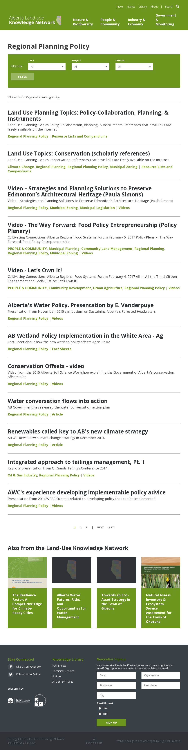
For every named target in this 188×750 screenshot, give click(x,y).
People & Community (110, 21)
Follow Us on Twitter (24, 674)
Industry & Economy (136, 21)
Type (31, 60)
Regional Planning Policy (28, 136)
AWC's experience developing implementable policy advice (87, 492)
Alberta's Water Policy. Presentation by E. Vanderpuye (81, 305)
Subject (77, 60)
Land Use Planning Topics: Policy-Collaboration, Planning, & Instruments (88, 115)
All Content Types (62, 681)
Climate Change (21, 167)
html (105, 708)
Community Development (70, 288)
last (110, 527)
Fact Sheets (61, 349)
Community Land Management (107, 248)
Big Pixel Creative (170, 741)
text (105, 713)
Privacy (31, 742)
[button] (47, 66)
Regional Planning (51, 167)
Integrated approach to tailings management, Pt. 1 (76, 462)
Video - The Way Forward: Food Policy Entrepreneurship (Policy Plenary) (92, 228)
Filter (22, 76)
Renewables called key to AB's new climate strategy (78, 431)
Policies (56, 676)
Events (131, 6)
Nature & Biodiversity (83, 21)
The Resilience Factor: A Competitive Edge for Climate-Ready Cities (27, 604)
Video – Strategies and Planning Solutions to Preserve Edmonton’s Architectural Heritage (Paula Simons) (80, 191)
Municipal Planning (64, 248)
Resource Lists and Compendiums (79, 136)
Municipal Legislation (97, 207)
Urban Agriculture (107, 288)
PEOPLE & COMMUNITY (27, 248)
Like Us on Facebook (24, 666)
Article (57, 414)
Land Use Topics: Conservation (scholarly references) (79, 153)
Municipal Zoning (124, 167)
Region (120, 60)
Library (143, 6)
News (120, 6)
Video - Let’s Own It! (35, 270)
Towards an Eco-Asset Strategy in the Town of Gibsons (115, 601)
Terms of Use (16, 742)
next (100, 527)
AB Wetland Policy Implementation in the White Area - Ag (85, 335)
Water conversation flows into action (58, 401)
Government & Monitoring (166, 19)
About (154, 6)
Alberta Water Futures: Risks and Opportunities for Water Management (71, 606)
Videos (124, 207)
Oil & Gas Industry (22, 475)
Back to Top (94, 740)
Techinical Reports (63, 671)
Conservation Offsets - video (46, 366)
